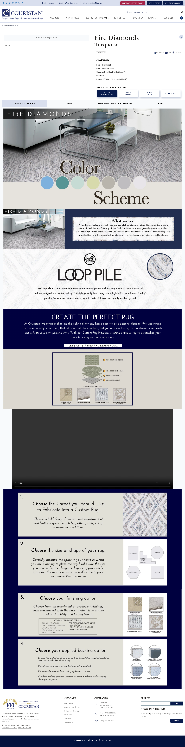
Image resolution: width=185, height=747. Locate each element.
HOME (4, 25)
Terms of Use (24, 728)
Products (56, 18)
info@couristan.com (107, 720)
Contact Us (67, 719)
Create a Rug (170, 94)
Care (169, 52)
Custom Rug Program (97, 18)
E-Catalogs (160, 52)
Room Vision (137, 18)
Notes (160, 103)
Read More (5, 721)
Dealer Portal (155, 3)
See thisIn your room (107, 94)
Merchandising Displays (92, 3)
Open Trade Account (173, 3)
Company (153, 18)
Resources (169, 18)
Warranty (178, 52)
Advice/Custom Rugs (25, 103)
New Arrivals (74, 18)
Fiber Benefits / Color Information (115, 103)
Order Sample (128, 94)
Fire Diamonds (12, 25)
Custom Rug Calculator (68, 3)
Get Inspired (120, 18)
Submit (177, 721)
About (70, 103)
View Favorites (68, 722)
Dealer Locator (48, 3)
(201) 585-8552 (108, 715)
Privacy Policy (9, 728)
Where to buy (149, 94)
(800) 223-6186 (110, 713)
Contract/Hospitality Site (132, 3)
